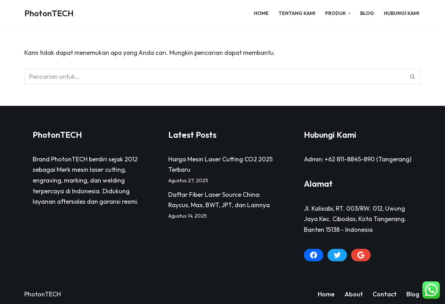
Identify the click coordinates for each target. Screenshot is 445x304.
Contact (385, 294)
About (354, 294)
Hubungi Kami (401, 13)
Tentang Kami (296, 13)
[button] (349, 13)
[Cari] (214, 76)
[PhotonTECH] (49, 13)
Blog (367, 13)
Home (261, 13)
